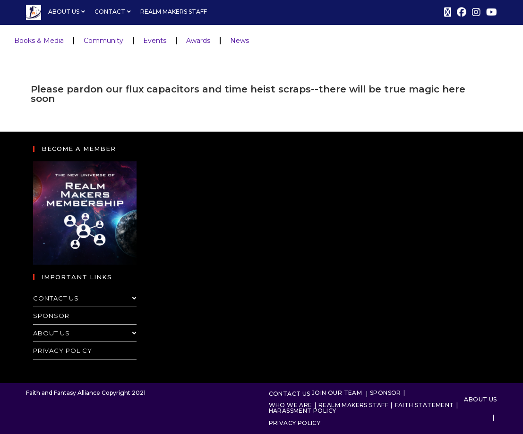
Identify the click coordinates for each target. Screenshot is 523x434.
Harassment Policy (302, 410)
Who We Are (290, 405)
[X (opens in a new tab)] (447, 12)
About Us (67, 11)
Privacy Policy (62, 350)
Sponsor (51, 315)
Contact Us (85, 298)
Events (154, 40)
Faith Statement (424, 405)
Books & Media (39, 40)
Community (103, 40)
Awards (198, 40)
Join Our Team (337, 392)
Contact (113, 11)
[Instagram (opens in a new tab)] (476, 12)
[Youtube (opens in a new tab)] (490, 12)
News (239, 40)
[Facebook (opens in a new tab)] (461, 12)
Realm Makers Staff (173, 11)
